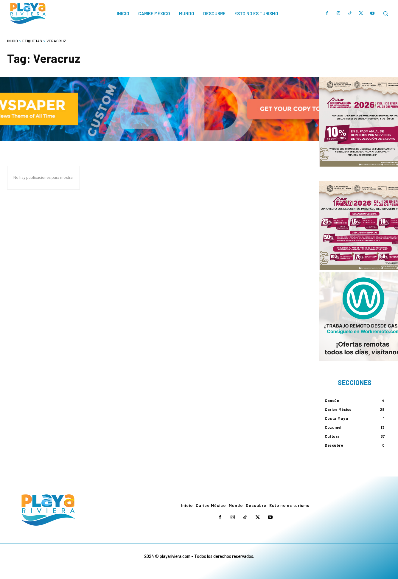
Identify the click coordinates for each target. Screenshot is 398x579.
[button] (385, 13)
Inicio (12, 40)
